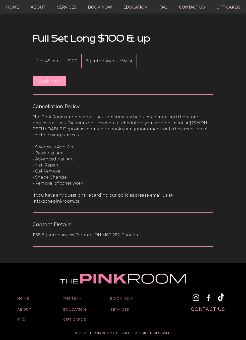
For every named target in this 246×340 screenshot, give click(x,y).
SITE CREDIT (124, 333)
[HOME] (29, 298)
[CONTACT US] (208, 309)
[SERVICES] (123, 309)
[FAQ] (29, 319)
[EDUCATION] (75, 309)
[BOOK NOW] (122, 298)
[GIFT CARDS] (75, 319)
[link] (49, 81)
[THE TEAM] (75, 298)
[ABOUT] (29, 309)
